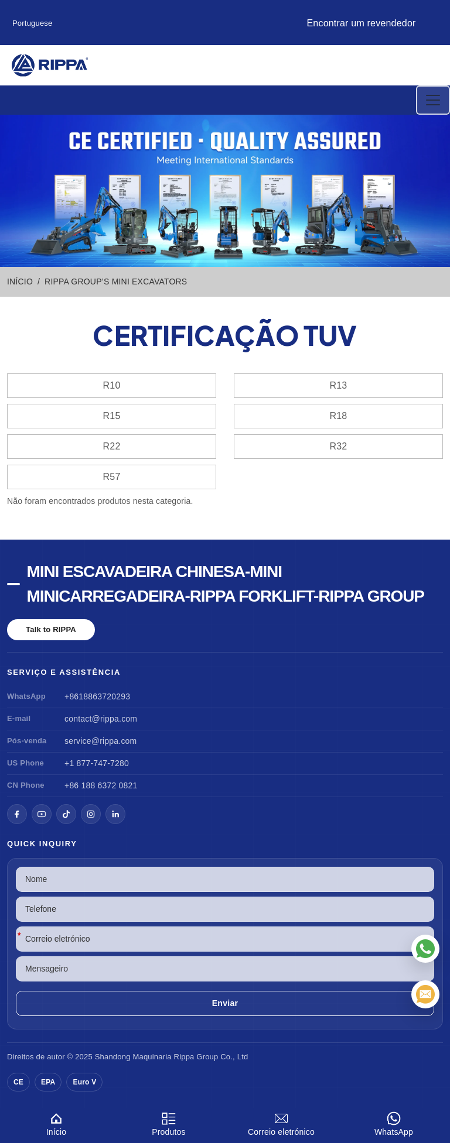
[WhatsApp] (425, 949)
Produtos (169, 1122)
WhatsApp (394, 1122)
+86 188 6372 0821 (100, 785)
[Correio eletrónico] (425, 994)
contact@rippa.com (100, 718)
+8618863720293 (97, 696)
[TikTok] (66, 814)
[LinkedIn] (115, 814)
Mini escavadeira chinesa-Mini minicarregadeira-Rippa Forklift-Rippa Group (225, 583)
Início (56, 1122)
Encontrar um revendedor (360, 23)
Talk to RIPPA (51, 629)
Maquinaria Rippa (163, 1056)
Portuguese (32, 23)
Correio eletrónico (281, 1122)
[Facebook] (17, 814)
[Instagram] (91, 814)
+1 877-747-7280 (96, 763)
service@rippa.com (100, 741)
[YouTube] (42, 814)
